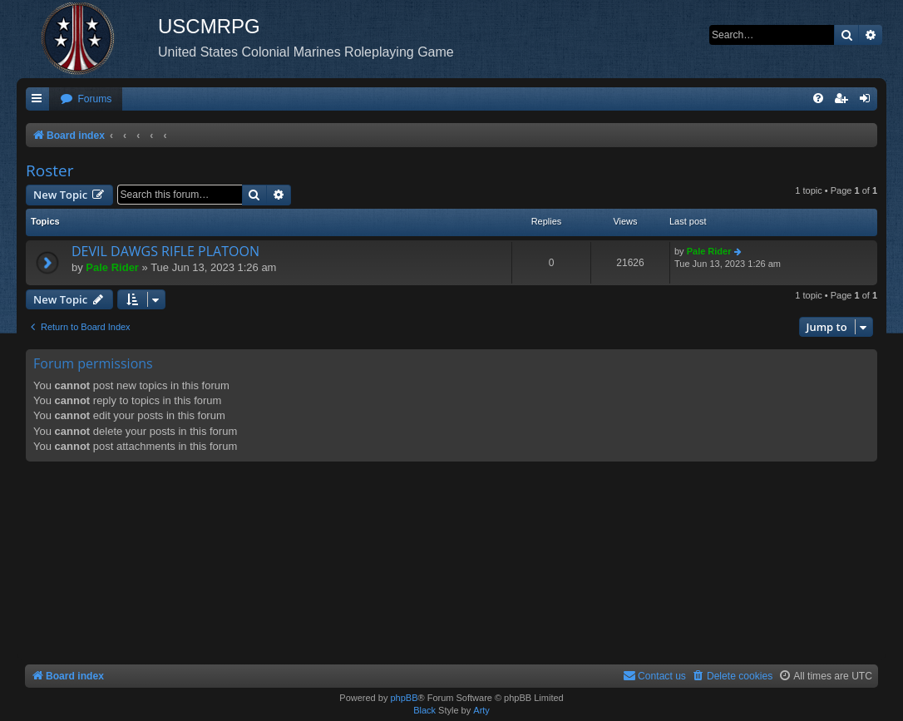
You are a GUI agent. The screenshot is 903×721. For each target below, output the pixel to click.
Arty (481, 710)
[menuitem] (86, 99)
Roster (49, 170)
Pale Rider (112, 267)
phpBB (403, 698)
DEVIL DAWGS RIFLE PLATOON (165, 251)
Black (424, 710)
